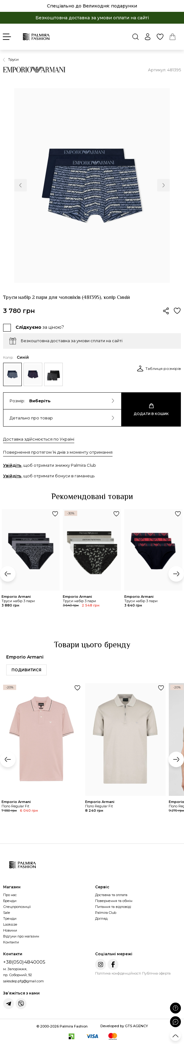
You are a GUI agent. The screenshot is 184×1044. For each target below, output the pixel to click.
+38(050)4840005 (24, 962)
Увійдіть (12, 465)
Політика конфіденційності (118, 973)
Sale (6, 912)
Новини (10, 930)
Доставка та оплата (111, 895)
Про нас (10, 895)
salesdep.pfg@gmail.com (23, 981)
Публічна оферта (156, 973)
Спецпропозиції (17, 907)
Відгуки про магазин (21, 936)
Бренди (9, 901)
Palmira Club (105, 912)
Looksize (10, 924)
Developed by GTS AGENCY (124, 1026)
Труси (13, 59)
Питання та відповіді (113, 907)
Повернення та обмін (113, 901)
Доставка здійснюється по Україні (38, 439)
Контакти (11, 942)
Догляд (101, 918)
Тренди (9, 918)
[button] (20, 185)
